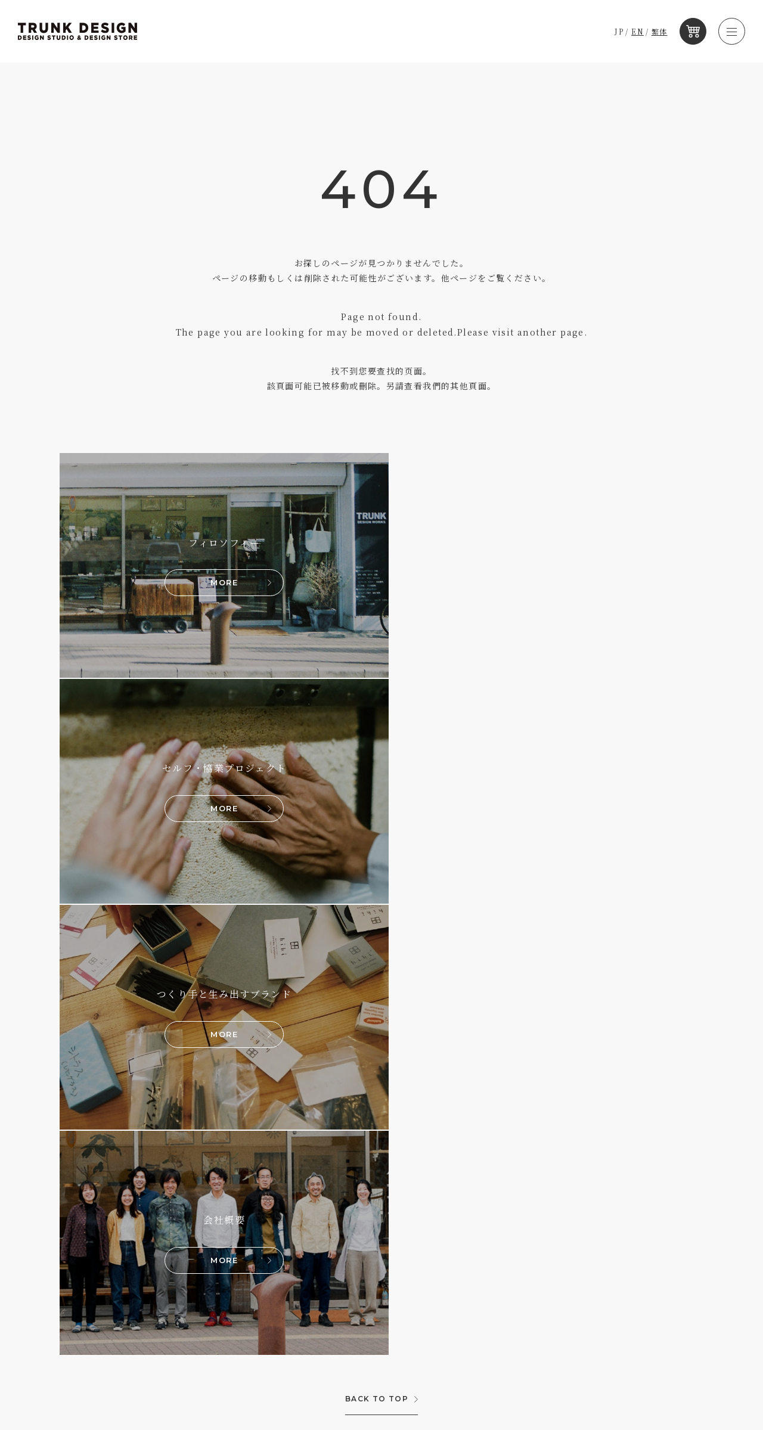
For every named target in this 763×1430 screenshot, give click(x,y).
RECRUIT (644, 1165)
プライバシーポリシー (669, 1240)
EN (638, 31)
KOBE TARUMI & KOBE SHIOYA (228, 1186)
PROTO (86, 1224)
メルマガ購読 (378, 1186)
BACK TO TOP (376, 952)
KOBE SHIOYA (102, 1204)
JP (619, 31)
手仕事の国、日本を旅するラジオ (414, 1209)
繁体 (660, 31)
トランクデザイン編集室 (397, 1164)
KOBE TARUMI (101, 1186)
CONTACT (644, 1201)
